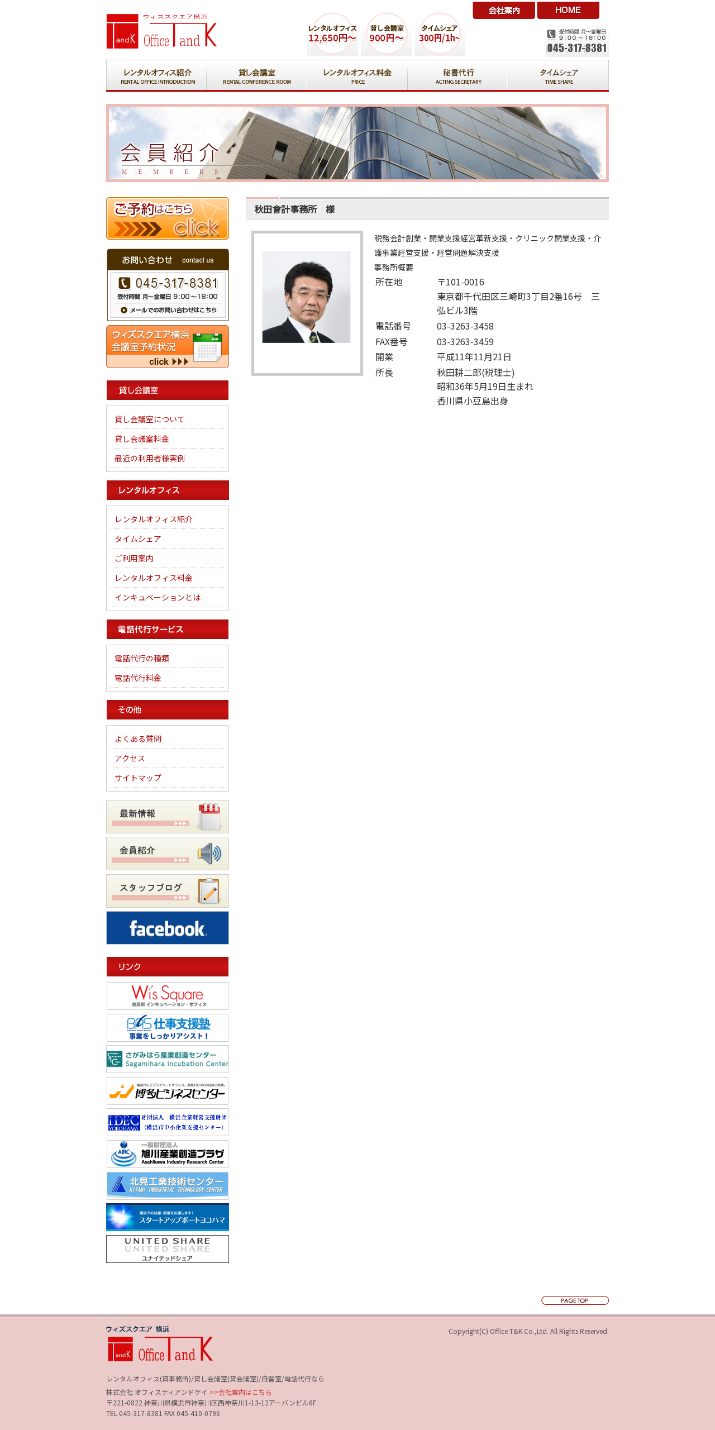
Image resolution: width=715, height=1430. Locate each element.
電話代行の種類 (142, 658)
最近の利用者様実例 (150, 458)
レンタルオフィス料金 (154, 577)
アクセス (130, 758)
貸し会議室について (150, 419)
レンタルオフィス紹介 (154, 519)
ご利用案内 (134, 558)
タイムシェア (138, 538)
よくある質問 (138, 738)
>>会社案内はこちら (240, 1391)
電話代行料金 (138, 677)
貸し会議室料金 (142, 438)
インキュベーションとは (158, 597)
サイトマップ (138, 777)
